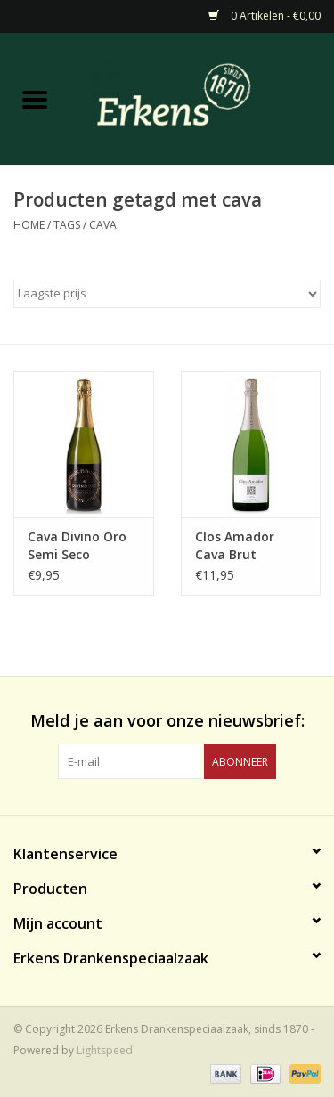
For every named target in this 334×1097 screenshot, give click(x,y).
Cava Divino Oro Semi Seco (77, 545)
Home (29, 224)
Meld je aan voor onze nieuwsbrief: (167, 720)
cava (103, 224)
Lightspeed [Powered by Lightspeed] (105, 1050)
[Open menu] (34, 99)
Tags (66, 224)
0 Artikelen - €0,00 (264, 15)
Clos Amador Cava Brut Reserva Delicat (242, 546)
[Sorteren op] (167, 294)
